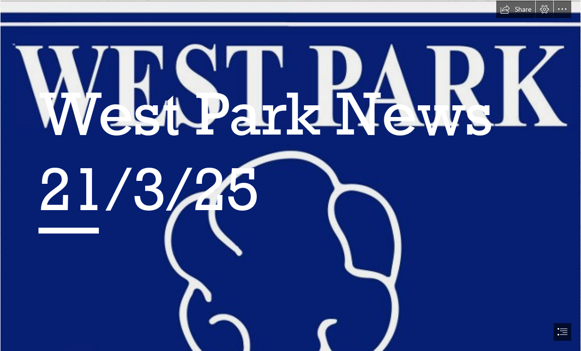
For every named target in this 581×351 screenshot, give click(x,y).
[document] (290, 175)
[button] (515, 9)
